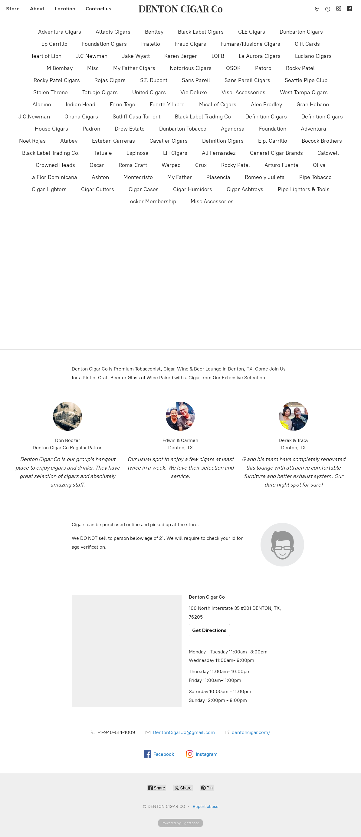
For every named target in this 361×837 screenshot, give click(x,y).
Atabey (68, 141)
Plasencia (218, 177)
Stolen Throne (50, 92)
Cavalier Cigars (168, 141)
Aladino (41, 104)
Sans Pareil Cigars (247, 80)
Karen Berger (180, 56)
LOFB (218, 56)
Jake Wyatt (136, 56)
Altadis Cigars (113, 31)
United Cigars (149, 92)
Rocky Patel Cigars (57, 80)
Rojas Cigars (110, 80)
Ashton (100, 177)
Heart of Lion (45, 56)
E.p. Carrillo (272, 141)
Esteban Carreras (113, 141)
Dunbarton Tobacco (182, 128)
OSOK (233, 68)
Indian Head (80, 104)
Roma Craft (133, 165)
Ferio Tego (122, 104)
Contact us (98, 8)
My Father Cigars (134, 68)
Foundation (272, 128)
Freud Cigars (190, 44)
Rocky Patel (300, 68)
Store (13, 8)
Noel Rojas (32, 141)
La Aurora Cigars (260, 56)
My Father (179, 177)
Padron (91, 128)
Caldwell (328, 153)
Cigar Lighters (49, 189)
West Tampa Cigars (304, 92)
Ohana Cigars (81, 116)
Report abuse (205, 806)
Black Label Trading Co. (51, 153)
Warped (171, 165)
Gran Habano (313, 104)
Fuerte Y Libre (167, 104)
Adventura (313, 128)
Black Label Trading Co (203, 116)
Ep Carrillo (54, 44)
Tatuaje (103, 153)
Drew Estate (130, 128)
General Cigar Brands (276, 153)
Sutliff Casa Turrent (136, 116)
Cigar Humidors (192, 189)
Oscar (97, 165)
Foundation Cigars (104, 44)
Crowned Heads (55, 165)
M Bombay (60, 68)
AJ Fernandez (218, 153)
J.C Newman (91, 56)
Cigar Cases (144, 189)
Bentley (154, 31)
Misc (93, 68)
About (37, 8)
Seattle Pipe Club (306, 80)
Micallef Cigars (217, 104)
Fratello (150, 44)
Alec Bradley (266, 104)
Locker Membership (151, 201)
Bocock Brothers (322, 141)
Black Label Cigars (201, 31)
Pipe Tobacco (315, 177)
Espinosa (137, 153)
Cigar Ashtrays (245, 189)
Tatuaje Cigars (100, 92)
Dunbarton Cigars (301, 31)
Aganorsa (232, 128)
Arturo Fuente (281, 165)
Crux (201, 165)
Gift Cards (307, 44)
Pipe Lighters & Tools (304, 189)
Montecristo (138, 177)
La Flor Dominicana (53, 177)
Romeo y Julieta (265, 177)
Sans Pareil (196, 80)
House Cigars (51, 128)
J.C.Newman (34, 116)
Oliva (319, 165)
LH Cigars (175, 153)
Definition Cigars (266, 116)
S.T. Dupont (153, 80)
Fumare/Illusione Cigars (250, 44)
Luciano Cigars (313, 56)
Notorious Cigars (191, 68)
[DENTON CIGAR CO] (181, 9)
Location (65, 8)
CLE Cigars (251, 31)
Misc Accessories (212, 201)
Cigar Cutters (97, 189)
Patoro (263, 68)
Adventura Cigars (59, 31)
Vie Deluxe (193, 92)
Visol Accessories (243, 92)
